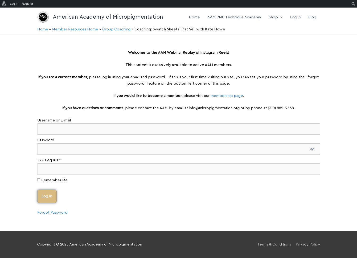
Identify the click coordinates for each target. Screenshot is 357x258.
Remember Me (52, 180)
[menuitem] (4, 4)
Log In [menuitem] (14, 3)
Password (45, 140)
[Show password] (312, 149)
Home (194, 17)
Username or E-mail (54, 120)
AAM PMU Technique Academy (234, 17)
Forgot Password (52, 212)
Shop (273, 17)
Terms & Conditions (274, 244)
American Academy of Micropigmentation (108, 17)
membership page (226, 96)
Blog (312, 17)
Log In (295, 17)
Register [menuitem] (27, 3)
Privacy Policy (308, 244)
